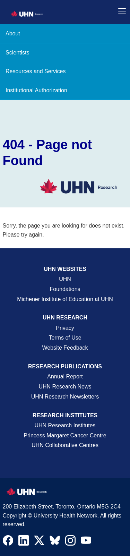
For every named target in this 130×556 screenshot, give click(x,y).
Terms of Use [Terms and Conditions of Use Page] (65, 338)
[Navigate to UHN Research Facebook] (8, 542)
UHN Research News (64, 387)
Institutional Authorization (36, 90)
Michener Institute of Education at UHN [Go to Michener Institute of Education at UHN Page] (65, 299)
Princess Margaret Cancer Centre (65, 435)
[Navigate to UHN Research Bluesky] (55, 541)
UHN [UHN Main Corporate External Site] (65, 279)
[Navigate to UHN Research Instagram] (70, 542)
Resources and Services (36, 71)
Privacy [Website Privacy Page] (65, 328)
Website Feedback (65, 348)
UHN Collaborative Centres (65, 445)
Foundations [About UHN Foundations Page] (65, 289)
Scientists (17, 52)
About (13, 33)
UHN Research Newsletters (65, 397)
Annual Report (65, 376)
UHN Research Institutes (64, 425)
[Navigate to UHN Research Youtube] (86, 542)
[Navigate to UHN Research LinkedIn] (23, 542)
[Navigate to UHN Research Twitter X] (39, 542)
